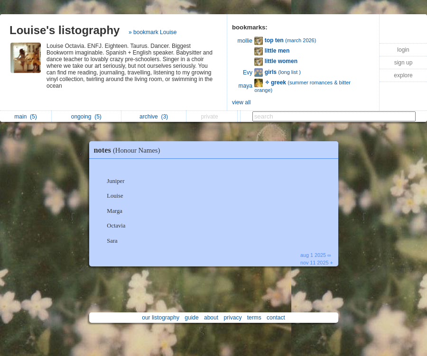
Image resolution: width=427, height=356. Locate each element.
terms (254, 317)
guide (191, 317)
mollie (245, 40)
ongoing (86, 116)
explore (403, 75)
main (25, 116)
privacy (232, 317)
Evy (247, 72)
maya (245, 85)
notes (129, 150)
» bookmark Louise (152, 32)
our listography (160, 317)
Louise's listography (64, 30)
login (403, 49)
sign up (403, 62)
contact (276, 317)
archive (153, 116)
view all (241, 102)
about (211, 317)
